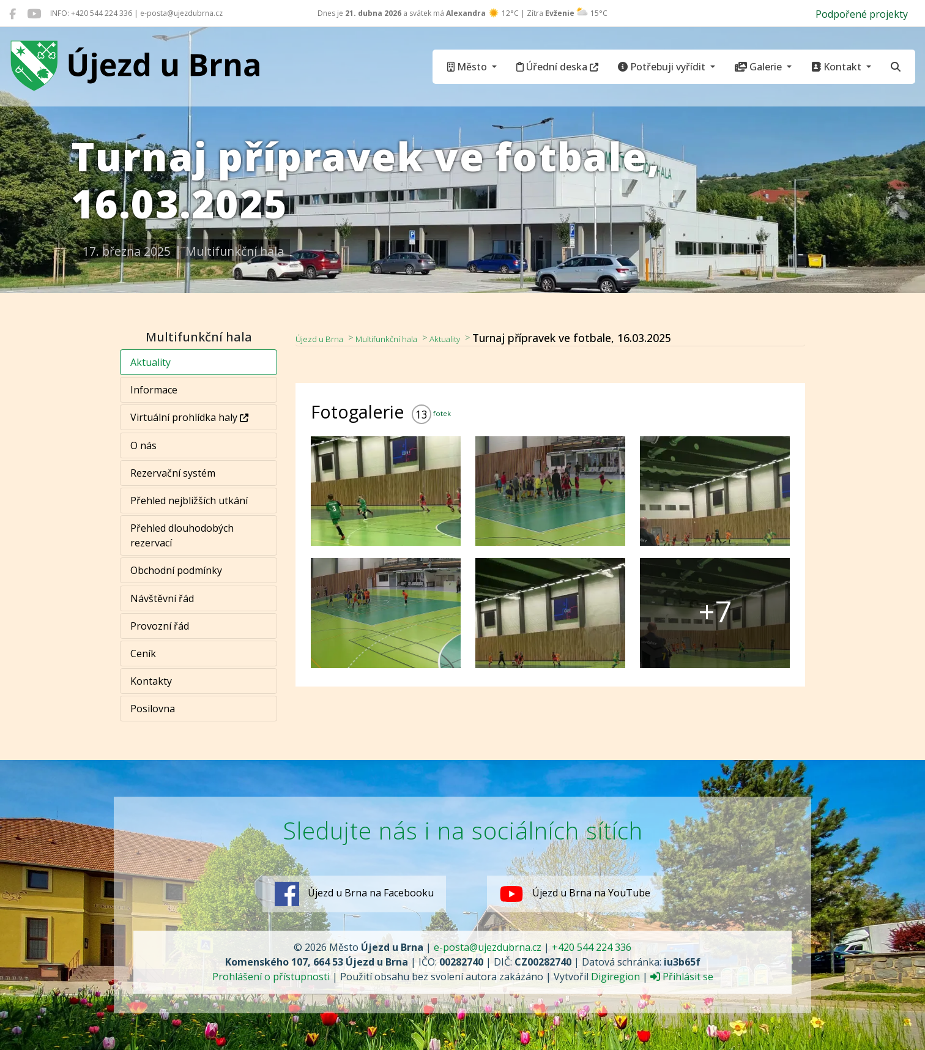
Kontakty (151, 681)
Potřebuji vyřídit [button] (663, 66)
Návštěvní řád (162, 598)
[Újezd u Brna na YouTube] (34, 13)
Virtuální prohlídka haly (189, 417)
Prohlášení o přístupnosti (271, 976)
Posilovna (152, 708)
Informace (153, 390)
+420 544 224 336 (591, 947)
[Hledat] (895, 66)
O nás (143, 445)
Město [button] (468, 66)
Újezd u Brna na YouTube (575, 894)
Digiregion (615, 976)
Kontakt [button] (837, 66)
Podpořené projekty (861, 14)
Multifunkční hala (411, 337)
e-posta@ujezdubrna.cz (487, 947)
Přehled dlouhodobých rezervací (182, 535)
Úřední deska (557, 66)
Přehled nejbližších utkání (189, 500)
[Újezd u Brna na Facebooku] (12, 13)
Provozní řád (159, 626)
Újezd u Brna (327, 337)
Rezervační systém (172, 473)
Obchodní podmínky (176, 570)
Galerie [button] (759, 66)
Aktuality (150, 362)
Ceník (143, 653)
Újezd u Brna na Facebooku (354, 894)
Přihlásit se (681, 976)
